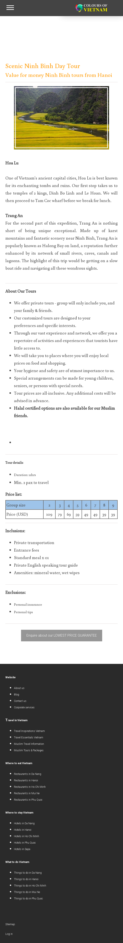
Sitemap (10, 924)
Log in (9, 933)
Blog (16, 694)
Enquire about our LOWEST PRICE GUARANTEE (61, 635)
